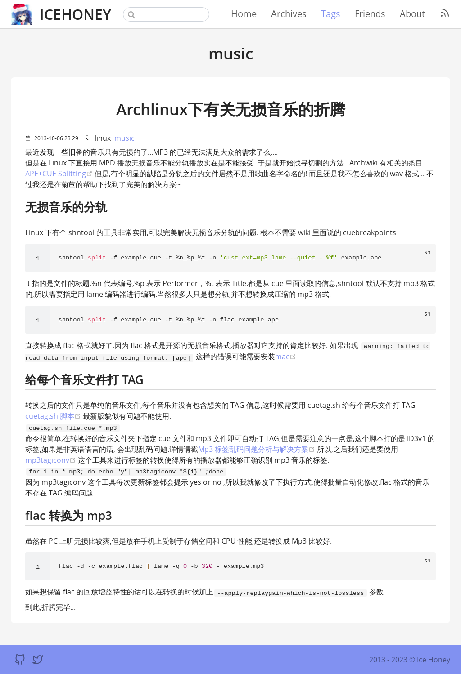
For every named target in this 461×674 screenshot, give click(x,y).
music (124, 138)
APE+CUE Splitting (59, 173)
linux (103, 138)
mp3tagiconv (50, 460)
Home (244, 14)
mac (285, 357)
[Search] (166, 14)
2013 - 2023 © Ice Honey (409, 660)
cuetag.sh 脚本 (53, 416)
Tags (330, 14)
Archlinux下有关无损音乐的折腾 (230, 109)
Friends (370, 14)
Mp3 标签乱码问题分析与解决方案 (256, 449)
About (412, 14)
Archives (289, 14)
